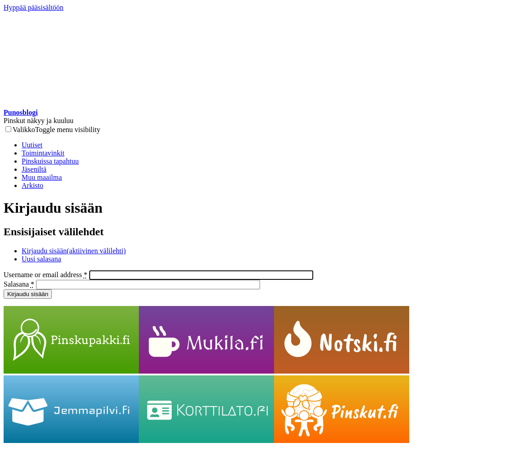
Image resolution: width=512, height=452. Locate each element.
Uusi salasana (41, 259)
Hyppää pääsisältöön (34, 7)
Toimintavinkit (43, 153)
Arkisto (32, 185)
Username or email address (45, 275)
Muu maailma (42, 177)
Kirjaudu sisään (74, 251)
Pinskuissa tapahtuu (50, 161)
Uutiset (32, 145)
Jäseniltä (34, 169)
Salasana (19, 284)
